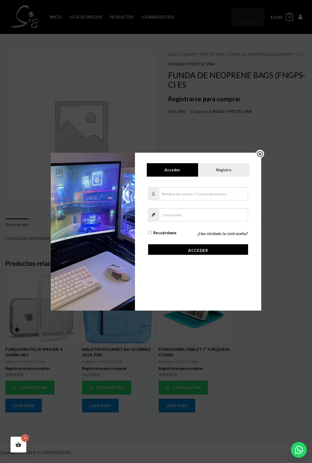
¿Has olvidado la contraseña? (222, 233)
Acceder (198, 250)
